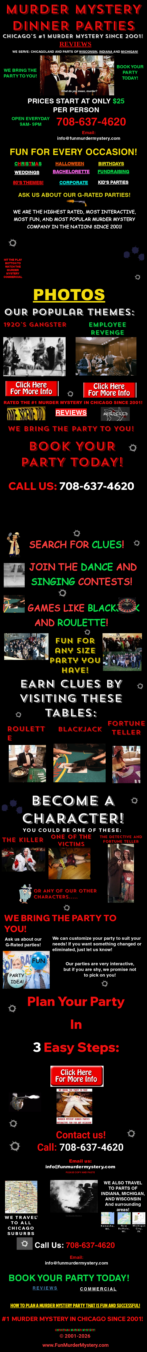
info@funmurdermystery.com (89, 138)
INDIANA (106, 52)
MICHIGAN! (129, 52)
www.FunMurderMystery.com (75, 1345)
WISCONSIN (88, 52)
